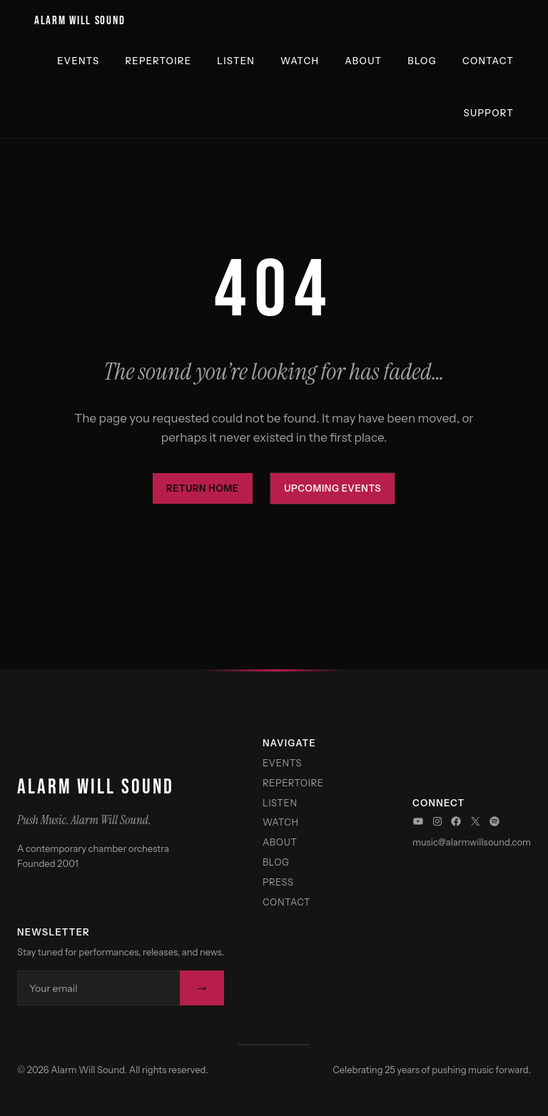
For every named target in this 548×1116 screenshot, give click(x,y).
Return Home (202, 488)
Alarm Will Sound (79, 21)
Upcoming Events (332, 488)
